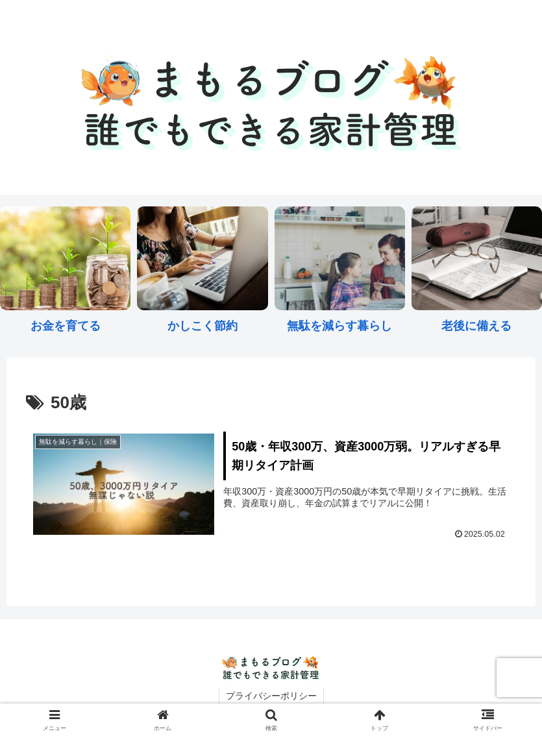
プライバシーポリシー (271, 696)
